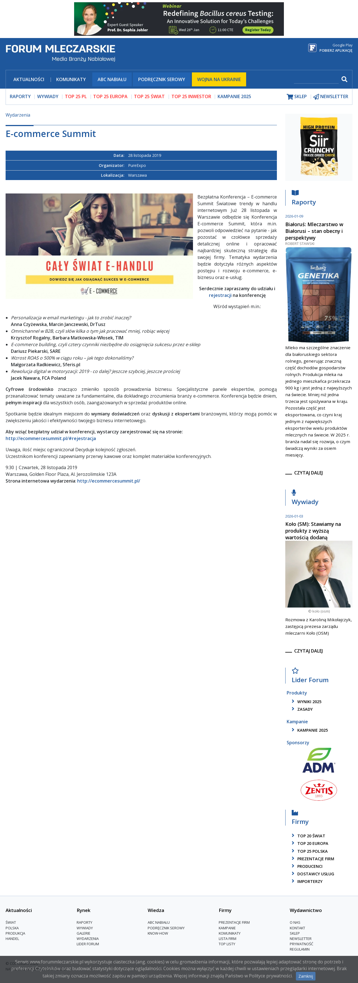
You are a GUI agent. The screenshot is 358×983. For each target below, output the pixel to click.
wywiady (47, 96)
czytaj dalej (308, 473)
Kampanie (227, 927)
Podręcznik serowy (161, 79)
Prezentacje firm (312, 858)
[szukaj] (316, 80)
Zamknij (305, 976)
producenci (306, 866)
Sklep (295, 933)
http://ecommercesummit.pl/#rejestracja (51, 438)
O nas (295, 922)
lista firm (227, 938)
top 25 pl (76, 96)
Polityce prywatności (270, 976)
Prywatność (301, 943)
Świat (11, 922)
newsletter (330, 96)
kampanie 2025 (309, 730)
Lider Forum (310, 677)
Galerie (83, 933)
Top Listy (227, 943)
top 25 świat (149, 96)
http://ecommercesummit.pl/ (108, 481)
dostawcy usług (312, 873)
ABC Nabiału (112, 79)
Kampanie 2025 (234, 96)
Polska (12, 927)
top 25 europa (110, 96)
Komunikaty (71, 79)
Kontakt (297, 927)
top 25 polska (309, 851)
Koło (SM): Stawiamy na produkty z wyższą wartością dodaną (313, 531)
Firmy (300, 819)
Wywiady (305, 498)
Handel (12, 938)
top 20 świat (307, 835)
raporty (20, 96)
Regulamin (300, 949)
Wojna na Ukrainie (219, 79)
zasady (301, 709)
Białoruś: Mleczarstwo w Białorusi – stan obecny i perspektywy (314, 231)
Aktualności (28, 79)
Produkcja (15, 933)
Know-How (158, 933)
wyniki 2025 (305, 701)
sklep (297, 96)
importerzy (306, 881)
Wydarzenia (18, 115)
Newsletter (301, 938)
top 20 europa (309, 843)
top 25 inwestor (191, 96)
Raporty (304, 199)
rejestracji (220, 295)
